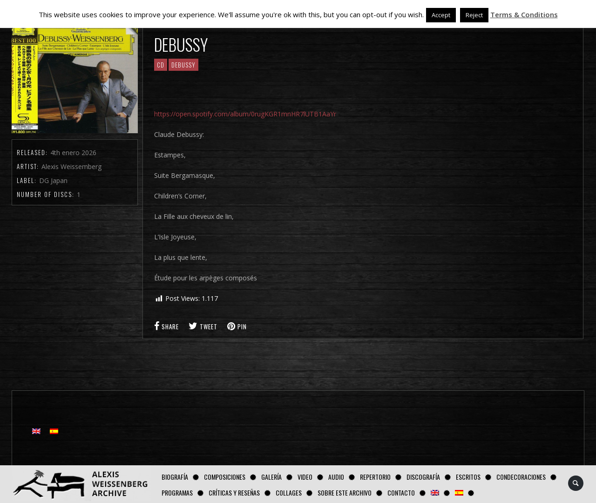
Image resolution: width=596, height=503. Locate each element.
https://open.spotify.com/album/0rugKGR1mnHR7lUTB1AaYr (245, 113)
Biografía (175, 477)
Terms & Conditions (524, 14)
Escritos (468, 477)
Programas (177, 492)
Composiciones (224, 477)
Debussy (183, 64)
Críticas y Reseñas (234, 492)
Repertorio (375, 477)
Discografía (423, 477)
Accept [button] (441, 15)
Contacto (401, 492)
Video (305, 477)
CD (160, 64)
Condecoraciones (521, 477)
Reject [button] (474, 15)
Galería (271, 477)
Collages (289, 492)
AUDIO (336, 477)
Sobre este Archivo (345, 492)
